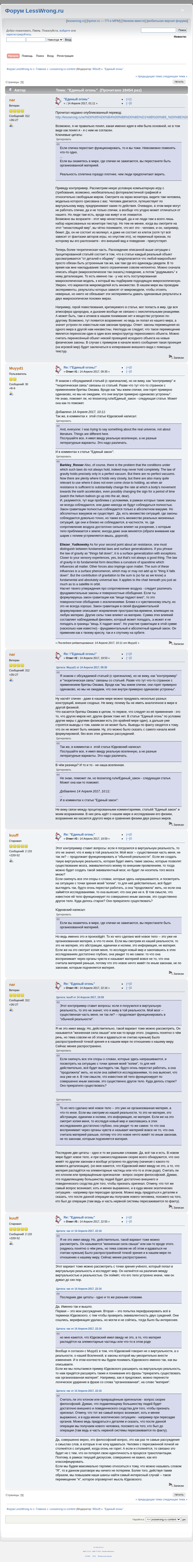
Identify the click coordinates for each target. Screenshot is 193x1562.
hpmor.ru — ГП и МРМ (103, 21)
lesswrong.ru (76, 21)
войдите (65, 30)
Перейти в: (138, 1519)
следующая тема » (175, 76)
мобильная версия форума (167, 21)
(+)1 (129, 99)
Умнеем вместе (133, 21)
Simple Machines (108, 1551)
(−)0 (129, 103)
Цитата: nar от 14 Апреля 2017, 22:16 (79, 1231)
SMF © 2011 (96, 1551)
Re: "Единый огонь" (79, 834)
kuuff (13, 835)
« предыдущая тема (148, 76)
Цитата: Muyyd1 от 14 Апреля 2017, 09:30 (81, 667)
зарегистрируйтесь (18, 34)
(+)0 (129, 367)
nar (12, 100)
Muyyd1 (16, 368)
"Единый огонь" (76, 99)
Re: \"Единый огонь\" (80, 367)
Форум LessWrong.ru (34, 11)
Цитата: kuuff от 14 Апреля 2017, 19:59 (80, 997)
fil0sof (96, 68)
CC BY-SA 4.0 (98, 1547)
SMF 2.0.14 (87, 1551)
